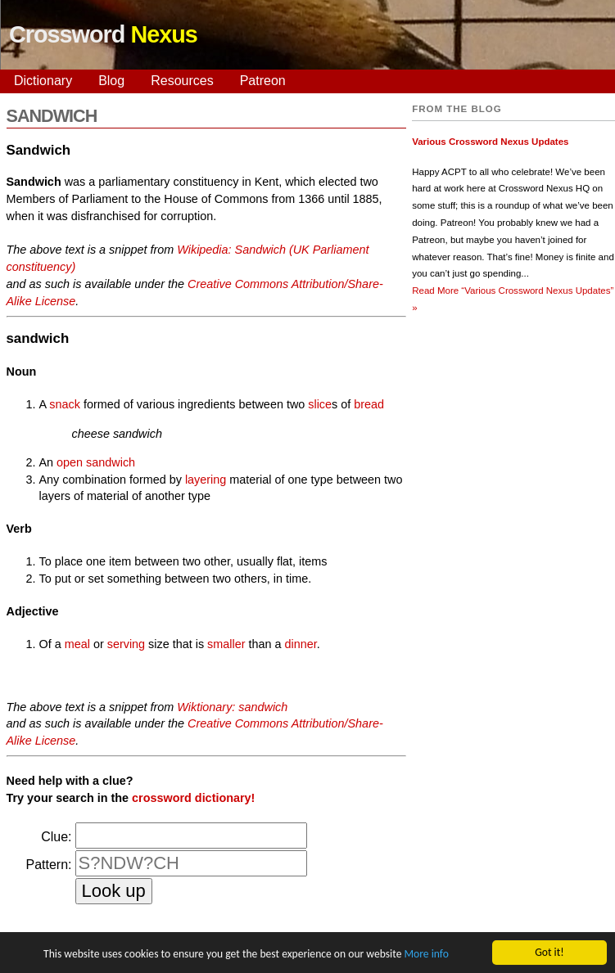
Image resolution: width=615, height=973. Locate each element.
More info (426, 955)
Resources (182, 81)
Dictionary (43, 81)
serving (126, 644)
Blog (111, 81)
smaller (226, 644)
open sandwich (96, 462)
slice (320, 404)
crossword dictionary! (193, 797)
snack (64, 404)
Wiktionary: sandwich (232, 707)
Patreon (263, 81)
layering (205, 479)
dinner (300, 644)
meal (77, 644)
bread (369, 404)
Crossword (103, 34)
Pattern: (48, 865)
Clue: (56, 837)
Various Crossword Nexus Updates (490, 141)
